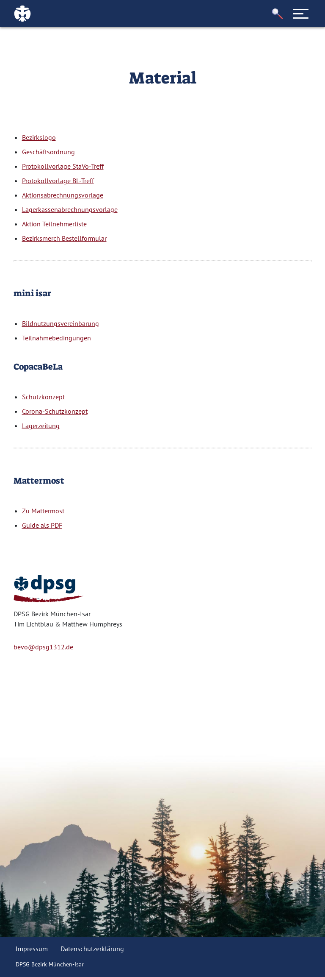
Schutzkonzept (43, 396)
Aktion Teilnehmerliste (54, 224)
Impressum (32, 948)
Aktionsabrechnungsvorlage (62, 195)
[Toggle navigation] (301, 13)
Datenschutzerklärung (92, 948)
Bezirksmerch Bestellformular (64, 238)
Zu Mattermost (43, 511)
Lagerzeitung (41, 425)
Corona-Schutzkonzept (55, 411)
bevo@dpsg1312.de (43, 647)
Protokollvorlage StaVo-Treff (63, 166)
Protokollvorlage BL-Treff (58, 180)
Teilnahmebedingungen (56, 338)
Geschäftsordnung (48, 152)
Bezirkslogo (39, 137)
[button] (277, 13)
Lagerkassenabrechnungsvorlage (70, 209)
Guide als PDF (42, 525)
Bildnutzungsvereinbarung (60, 323)
